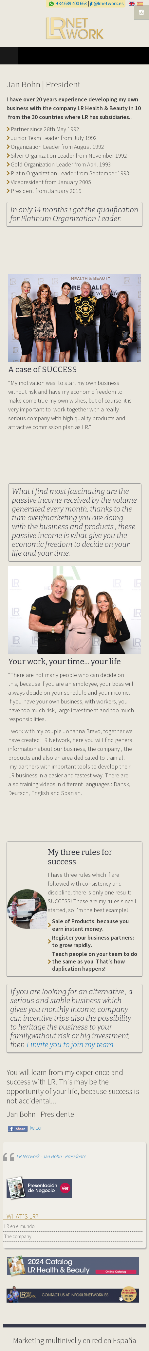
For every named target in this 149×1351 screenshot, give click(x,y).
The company (17, 1236)
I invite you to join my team (70, 1044)
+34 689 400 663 (71, 3)
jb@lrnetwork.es (107, 3)
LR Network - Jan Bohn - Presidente (51, 1156)
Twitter (35, 1128)
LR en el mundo (19, 1226)
